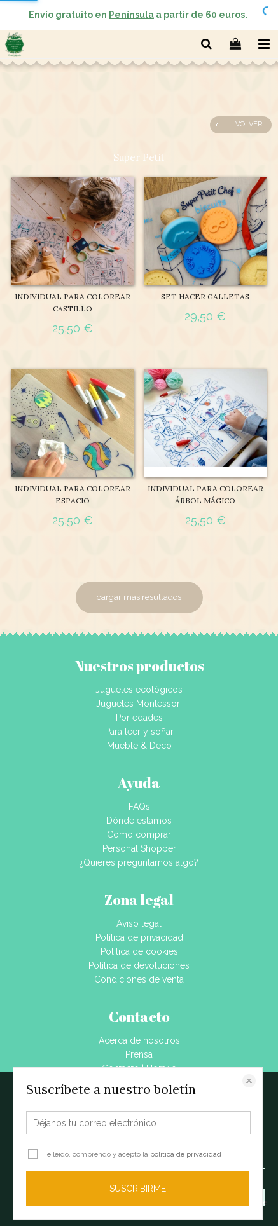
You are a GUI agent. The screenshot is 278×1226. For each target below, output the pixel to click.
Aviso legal (139, 923)
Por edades (139, 717)
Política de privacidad (139, 937)
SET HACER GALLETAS (205, 296)
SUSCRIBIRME (137, 1188)
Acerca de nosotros (139, 1040)
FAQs (139, 806)
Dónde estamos (139, 820)
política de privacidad (185, 1154)
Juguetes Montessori (139, 703)
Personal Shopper (139, 848)
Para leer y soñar (139, 731)
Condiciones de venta (139, 979)
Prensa (139, 1054)
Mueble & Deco (139, 745)
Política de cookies (139, 951)
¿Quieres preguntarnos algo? (139, 862)
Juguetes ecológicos (139, 690)
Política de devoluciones (139, 965)
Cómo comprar (139, 834)
